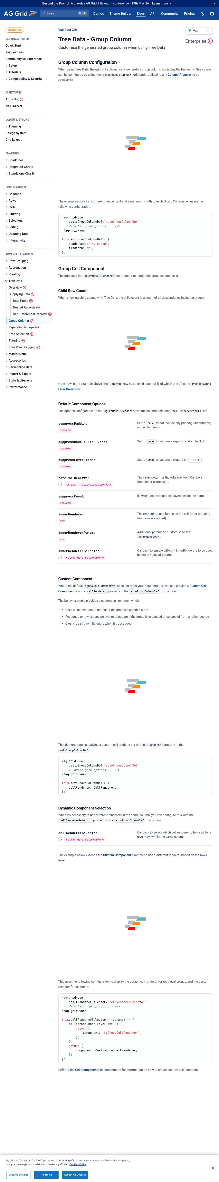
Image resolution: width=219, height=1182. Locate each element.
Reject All (46, 1174)
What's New (15, 29)
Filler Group (66, 389)
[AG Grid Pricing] (189, 13)
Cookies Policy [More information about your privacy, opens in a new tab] (78, 1164)
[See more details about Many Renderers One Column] (60, 839)
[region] (109, 1168)
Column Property (179, 75)
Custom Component (117, 855)
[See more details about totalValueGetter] (60, 484)
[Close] (212, 1168)
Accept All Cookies (75, 1174)
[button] (64, 13)
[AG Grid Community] (169, 13)
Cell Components (87, 1070)
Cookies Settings (18, 1174)
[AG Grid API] (153, 13)
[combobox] (199, 31)
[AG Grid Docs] (141, 13)
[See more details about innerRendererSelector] (60, 557)
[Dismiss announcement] (214, 3)
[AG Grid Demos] (99, 13)
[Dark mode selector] (202, 13)
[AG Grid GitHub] (212, 13)
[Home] (20, 13)
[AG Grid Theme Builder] (120, 13)
